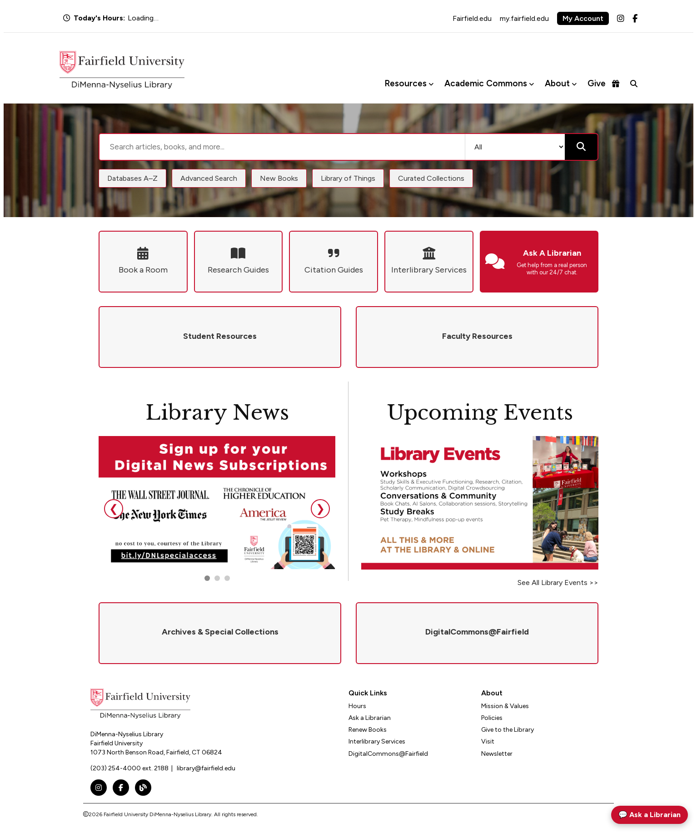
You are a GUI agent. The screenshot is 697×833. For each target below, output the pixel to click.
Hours (357, 706)
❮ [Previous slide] (113, 508)
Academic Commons (485, 83)
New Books (279, 178)
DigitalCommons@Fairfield (388, 754)
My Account (583, 18)
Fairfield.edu (472, 18)
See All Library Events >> (558, 582)
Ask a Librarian (369, 718)
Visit (487, 741)
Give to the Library (507, 730)
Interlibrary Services (376, 741)
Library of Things (348, 178)
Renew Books (367, 730)
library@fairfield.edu (206, 768)
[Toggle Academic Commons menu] (531, 83)
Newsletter (497, 754)
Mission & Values (505, 706)
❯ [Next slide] (320, 508)
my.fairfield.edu (524, 18)
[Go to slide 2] (217, 578)
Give (603, 83)
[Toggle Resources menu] (430, 83)
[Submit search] (581, 147)
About (557, 83)
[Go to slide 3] (227, 578)
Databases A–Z (132, 178)
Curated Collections (431, 178)
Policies (492, 718)
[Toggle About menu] (574, 83)
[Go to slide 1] (207, 578)
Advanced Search (208, 178)
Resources (405, 83)
